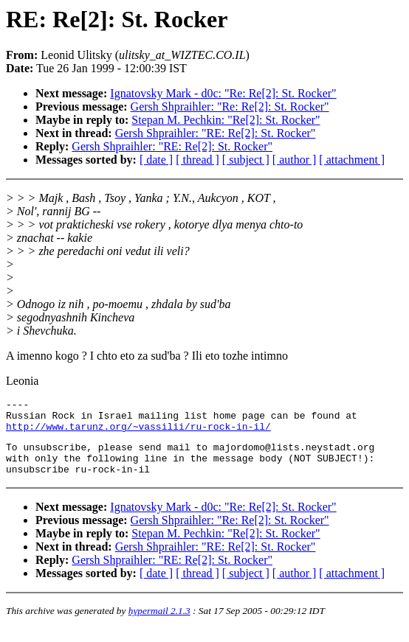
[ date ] (156, 159)
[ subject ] (245, 159)
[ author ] (294, 159)
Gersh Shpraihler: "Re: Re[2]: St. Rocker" (230, 106)
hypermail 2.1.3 (159, 623)
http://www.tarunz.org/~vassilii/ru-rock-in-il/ (138, 432)
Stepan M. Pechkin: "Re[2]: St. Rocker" (225, 120)
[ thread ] (197, 159)
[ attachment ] (352, 159)
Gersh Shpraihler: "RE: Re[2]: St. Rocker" (215, 133)
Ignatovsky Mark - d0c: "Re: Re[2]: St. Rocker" (223, 93)
